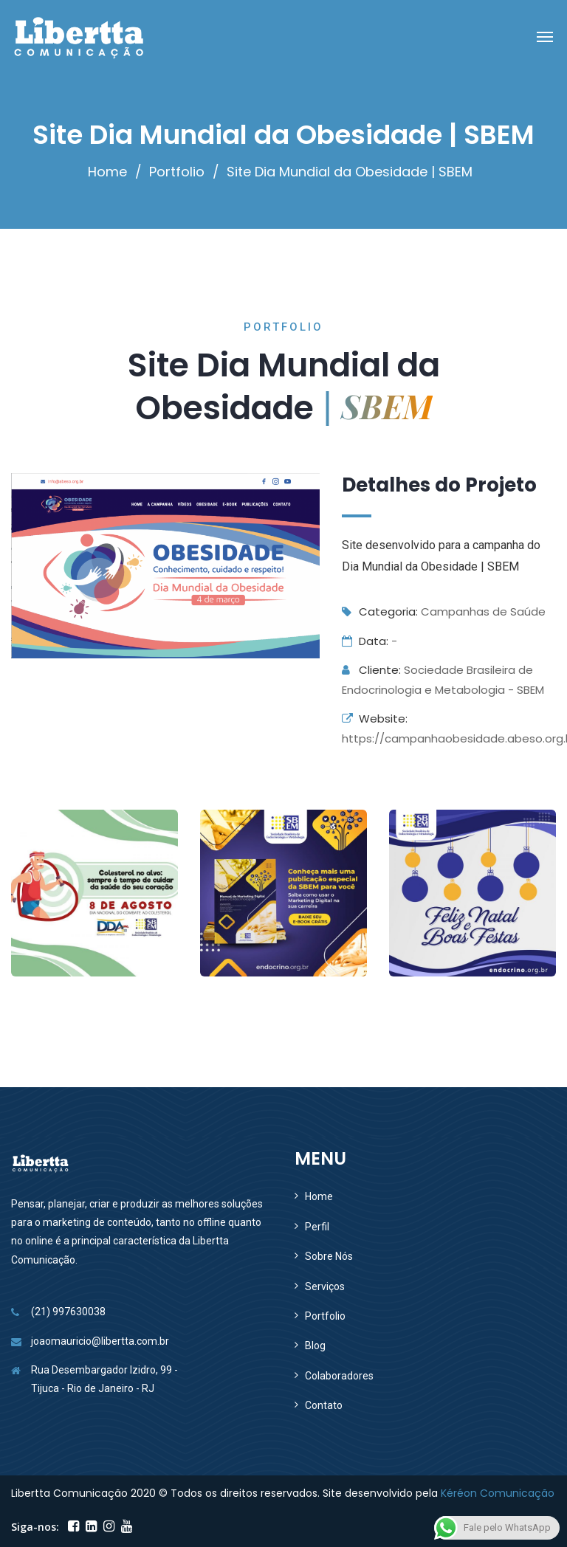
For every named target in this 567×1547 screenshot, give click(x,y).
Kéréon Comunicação (497, 1493)
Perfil (317, 1227)
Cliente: (371, 670)
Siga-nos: (35, 1527)
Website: (375, 718)
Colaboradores (339, 1376)
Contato (324, 1405)
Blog (315, 1345)
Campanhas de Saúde (483, 611)
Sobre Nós (329, 1256)
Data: (365, 641)
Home (107, 171)
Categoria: (380, 611)
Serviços (325, 1286)
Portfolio (177, 171)
